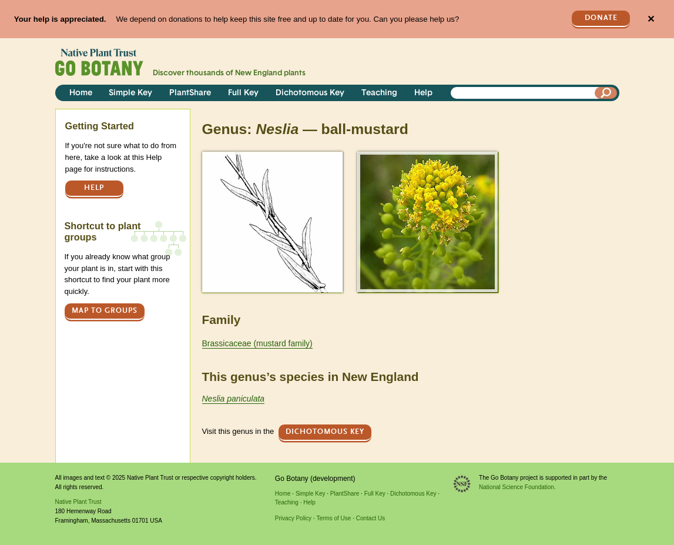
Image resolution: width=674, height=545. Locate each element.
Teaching (379, 93)
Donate (601, 18)
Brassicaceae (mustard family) (257, 343)
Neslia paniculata (233, 398)
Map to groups (105, 311)
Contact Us (370, 518)
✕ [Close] (651, 19)
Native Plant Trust (78, 502)
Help (423, 93)
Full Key (243, 93)
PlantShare (190, 93)
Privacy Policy (293, 518)
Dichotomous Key (310, 93)
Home (80, 93)
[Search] (606, 93)
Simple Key (130, 93)
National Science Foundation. (517, 487)
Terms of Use (333, 518)
